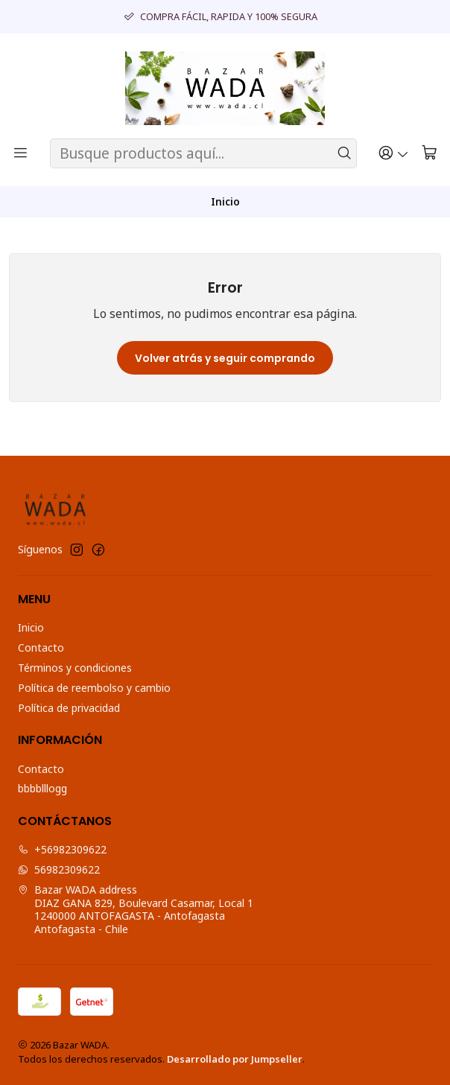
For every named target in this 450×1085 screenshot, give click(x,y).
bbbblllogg (42, 788)
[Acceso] (394, 153)
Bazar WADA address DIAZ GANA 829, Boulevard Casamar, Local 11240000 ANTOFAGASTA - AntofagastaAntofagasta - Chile (135, 909)
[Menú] (20, 153)
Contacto (41, 647)
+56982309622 (62, 849)
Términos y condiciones (75, 668)
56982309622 (59, 869)
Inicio (31, 627)
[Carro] (429, 153)
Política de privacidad (69, 708)
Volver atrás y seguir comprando (225, 358)
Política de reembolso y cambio (94, 688)
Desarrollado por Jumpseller (234, 1059)
